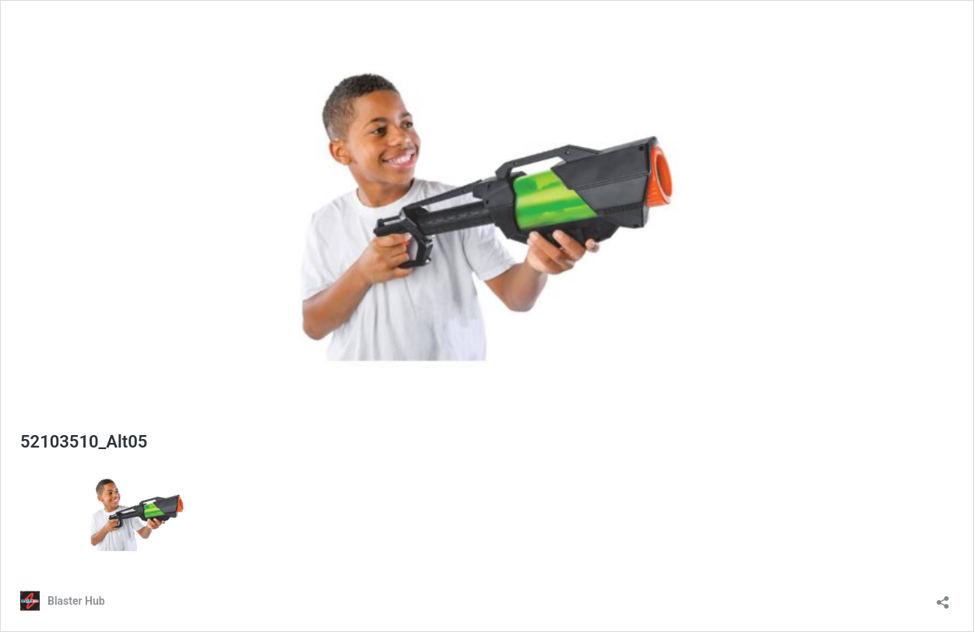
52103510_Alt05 (83, 441)
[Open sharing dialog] (943, 597)
